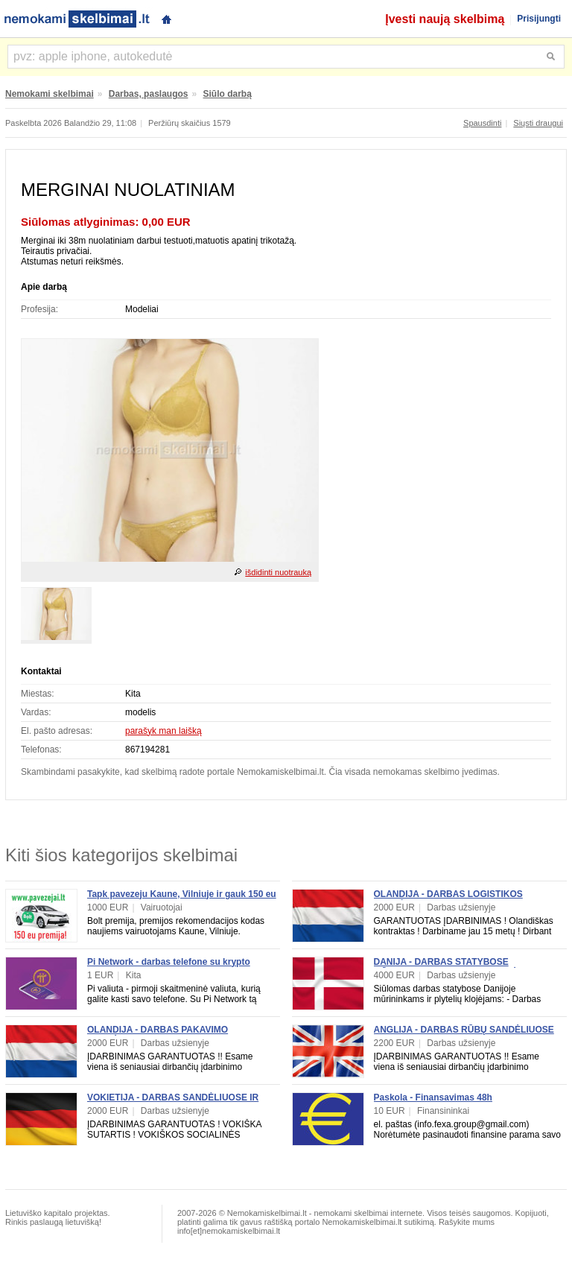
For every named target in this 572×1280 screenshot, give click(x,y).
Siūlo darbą (227, 94)
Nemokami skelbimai (49, 94)
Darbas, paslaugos (148, 94)
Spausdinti (482, 122)
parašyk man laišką (163, 731)
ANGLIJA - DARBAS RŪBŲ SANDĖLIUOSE (464, 1029)
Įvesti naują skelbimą (444, 19)
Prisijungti (539, 18)
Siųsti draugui (538, 122)
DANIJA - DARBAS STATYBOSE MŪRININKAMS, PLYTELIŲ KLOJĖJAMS (458, 967)
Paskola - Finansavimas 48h (433, 1097)
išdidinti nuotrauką (278, 572)
